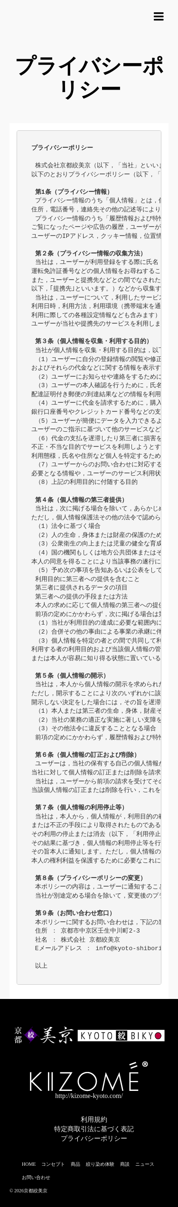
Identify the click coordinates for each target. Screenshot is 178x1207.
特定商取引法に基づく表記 (94, 1129)
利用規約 (94, 1119)
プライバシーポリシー (94, 1138)
